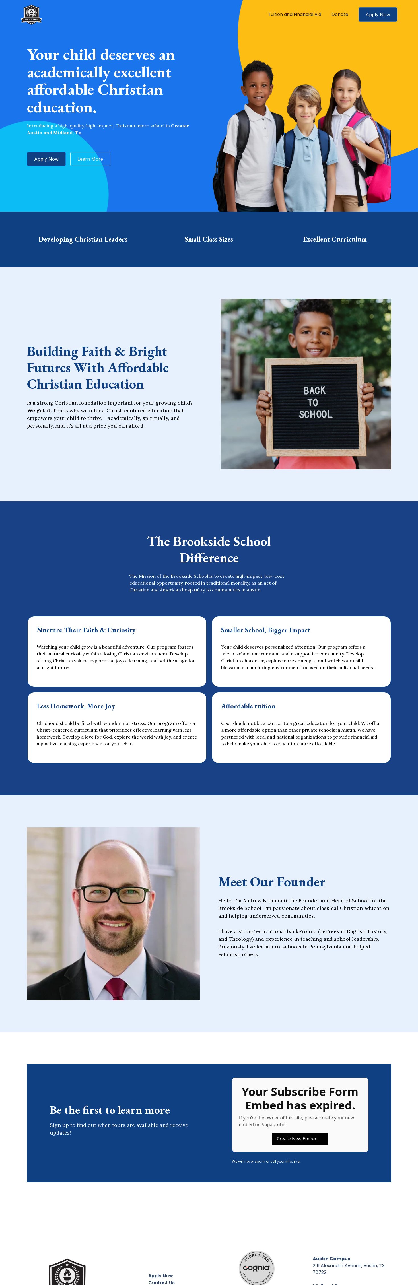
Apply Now (378, 14)
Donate (339, 14)
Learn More (90, 159)
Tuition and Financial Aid (294, 14)
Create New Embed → (300, 1139)
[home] (31, 15)
